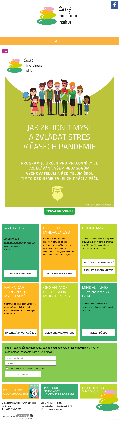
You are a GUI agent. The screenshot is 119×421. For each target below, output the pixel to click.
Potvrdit (22, 374)
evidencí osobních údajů (35, 369)
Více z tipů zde (98, 333)
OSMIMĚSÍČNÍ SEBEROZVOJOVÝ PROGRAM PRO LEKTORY (20, 243)
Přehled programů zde (98, 270)
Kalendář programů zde (20, 333)
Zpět (5, 51)
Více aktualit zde (20, 273)
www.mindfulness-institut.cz (53, 406)
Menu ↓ (59, 41)
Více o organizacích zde (59, 333)
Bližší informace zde (59, 273)
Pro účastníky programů (98, 262)
